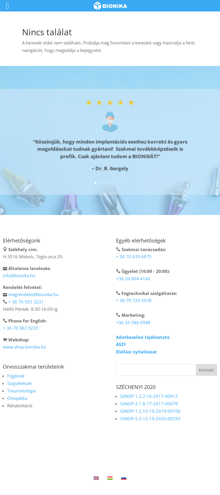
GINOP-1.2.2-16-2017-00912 (149, 396)
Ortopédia (17, 398)
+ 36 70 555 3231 (26, 302)
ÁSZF (121, 344)
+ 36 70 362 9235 (20, 328)
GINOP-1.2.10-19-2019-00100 (150, 411)
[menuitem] (96, 477)
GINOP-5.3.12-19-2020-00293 (150, 418)
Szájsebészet (19, 383)
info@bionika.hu (19, 275)
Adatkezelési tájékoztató (143, 337)
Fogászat (15, 376)
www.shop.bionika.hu (24, 347)
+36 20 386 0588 (133, 322)
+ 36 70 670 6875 (134, 256)
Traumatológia (21, 391)
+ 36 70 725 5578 (134, 300)
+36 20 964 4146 (133, 278)
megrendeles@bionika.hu (33, 294)
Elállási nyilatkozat (136, 352)
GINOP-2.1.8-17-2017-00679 (149, 403)
